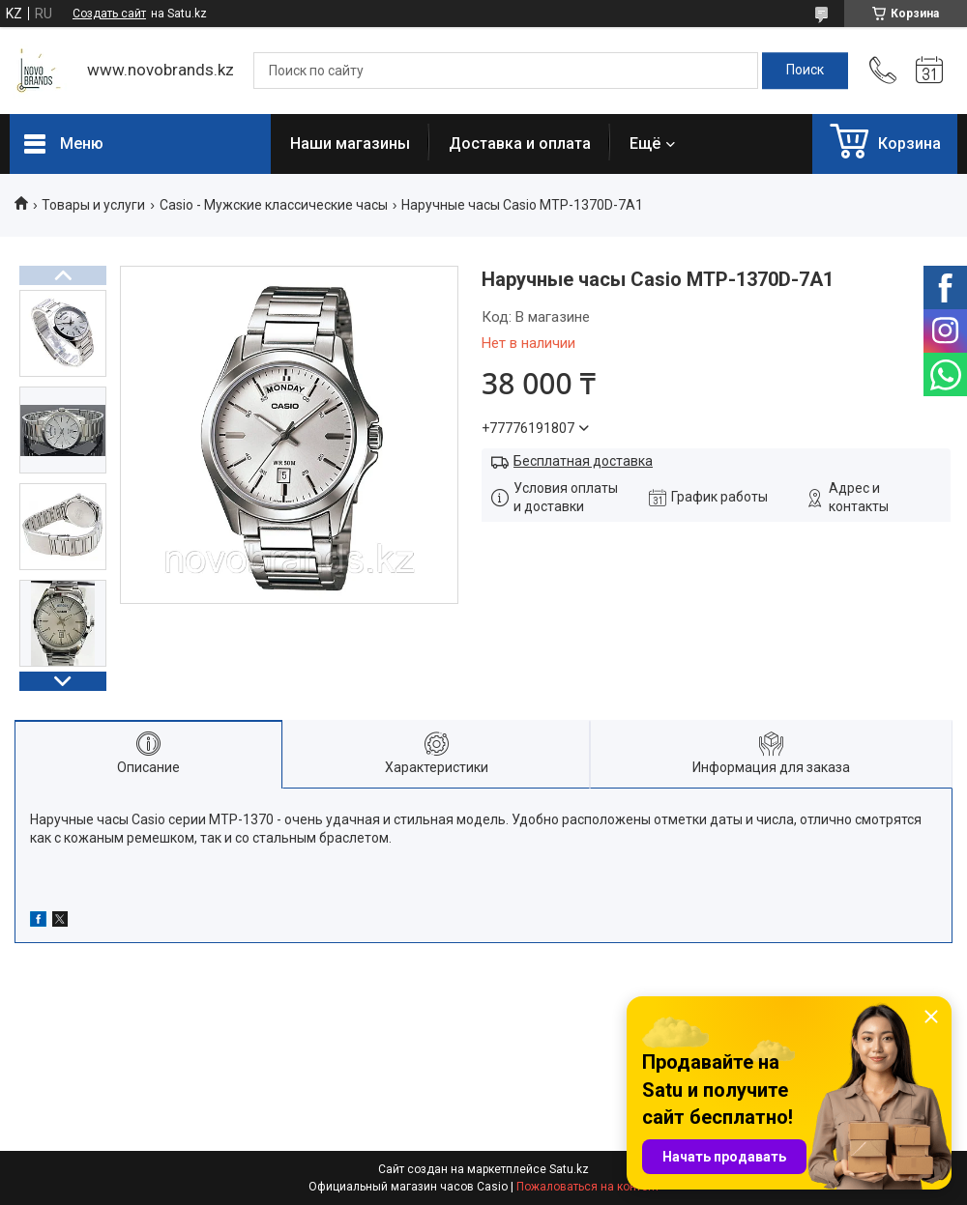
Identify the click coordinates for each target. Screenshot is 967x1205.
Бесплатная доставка (583, 461)
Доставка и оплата (520, 143)
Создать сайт (109, 13)
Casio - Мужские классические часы (274, 205)
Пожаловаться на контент (587, 1186)
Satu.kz (569, 1169)
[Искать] (805, 70)
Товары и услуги (93, 205)
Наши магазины (350, 143)
